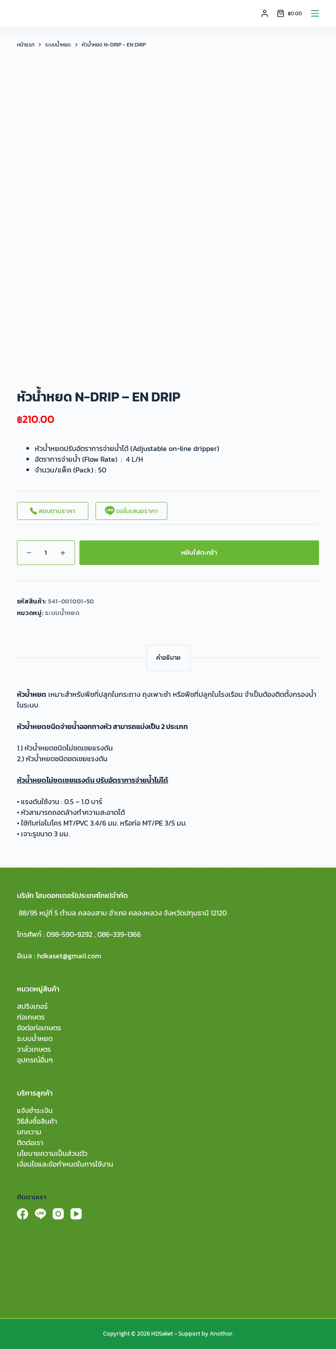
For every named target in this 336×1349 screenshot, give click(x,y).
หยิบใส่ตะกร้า (199, 552)
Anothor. (221, 1333)
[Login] (264, 13)
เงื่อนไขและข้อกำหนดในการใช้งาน (65, 1164)
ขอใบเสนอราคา (131, 511)
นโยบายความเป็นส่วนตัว (52, 1153)
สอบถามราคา (52, 511)
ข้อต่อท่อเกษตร (39, 1027)
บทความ (29, 1131)
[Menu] (315, 13)
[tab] (168, 658)
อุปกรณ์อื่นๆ (35, 1059)
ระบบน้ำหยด (62, 613)
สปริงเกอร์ (32, 1006)
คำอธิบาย (168, 657)
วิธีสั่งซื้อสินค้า (37, 1121)
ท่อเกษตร (31, 1017)
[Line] (40, 1213)
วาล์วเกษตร (34, 1049)
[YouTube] (76, 1213)
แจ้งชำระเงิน (35, 1110)
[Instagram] (58, 1213)
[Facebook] (22, 1213)
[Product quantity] (46, 552)
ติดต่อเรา (30, 1142)
